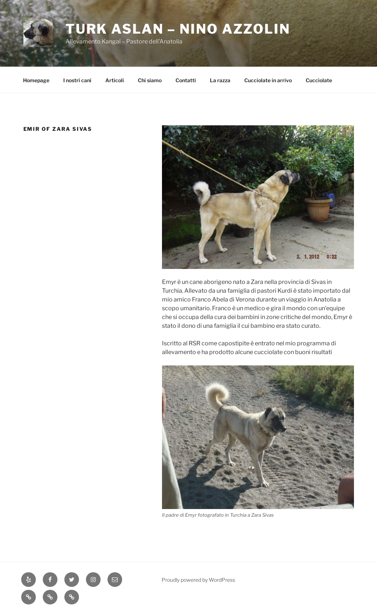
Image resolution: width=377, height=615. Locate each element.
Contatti (186, 80)
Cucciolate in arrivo (268, 80)
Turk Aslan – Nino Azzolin (177, 29)
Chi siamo (150, 80)
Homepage (36, 80)
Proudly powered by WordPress (198, 580)
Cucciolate (319, 80)
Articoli (114, 80)
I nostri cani (77, 80)
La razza (220, 80)
